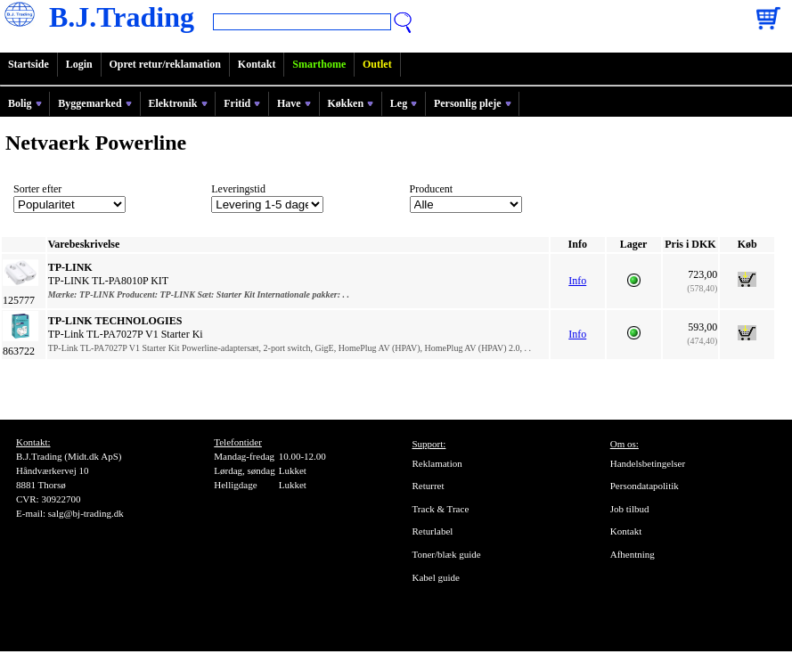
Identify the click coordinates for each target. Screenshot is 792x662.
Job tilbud (629, 508)
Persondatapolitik (644, 485)
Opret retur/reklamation (165, 64)
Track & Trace (440, 508)
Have (294, 103)
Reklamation (437, 463)
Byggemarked (94, 103)
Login (79, 64)
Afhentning (632, 554)
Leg (403, 103)
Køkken (350, 103)
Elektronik (177, 103)
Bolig (25, 103)
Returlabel (432, 531)
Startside (28, 64)
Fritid (242, 103)
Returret (428, 485)
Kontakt (257, 64)
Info (577, 280)
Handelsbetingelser (647, 463)
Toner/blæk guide (446, 554)
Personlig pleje (472, 103)
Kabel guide (436, 577)
